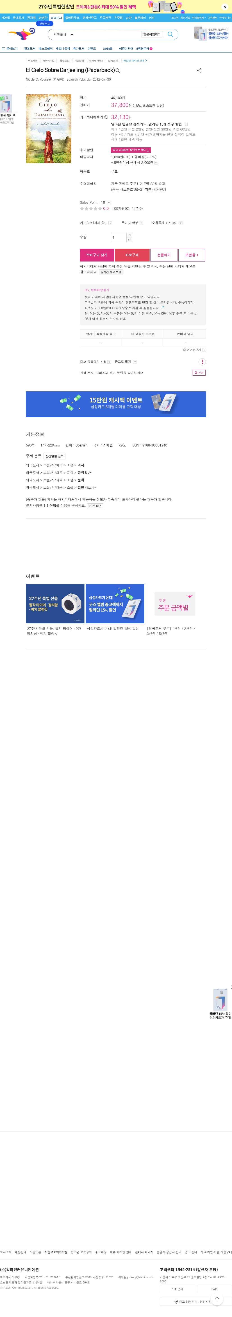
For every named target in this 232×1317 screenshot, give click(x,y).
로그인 (175, 17)
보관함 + (191, 255)
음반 (128, 18)
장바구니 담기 (96, 255)
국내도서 (18, 18)
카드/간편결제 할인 (96, 222)
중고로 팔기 (126, 361)
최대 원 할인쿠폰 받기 (131, 150)
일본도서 (29, 48)
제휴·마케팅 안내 (121, 1252)
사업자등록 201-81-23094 (41, 1277)
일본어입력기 (152, 34)
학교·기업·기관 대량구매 (216, 1252)
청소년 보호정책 (81, 1252)
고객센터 (212, 17)
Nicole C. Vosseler (39, 79)
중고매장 (105, 18)
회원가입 (185, 17)
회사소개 (5, 1252)
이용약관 (35, 1252)
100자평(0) (120, 208)
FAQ (214, 1289)
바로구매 (132, 255)
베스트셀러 (46, 48)
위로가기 (217, 1299)
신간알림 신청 (54, 456)
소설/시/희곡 (52, 465)
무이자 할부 (132, 222)
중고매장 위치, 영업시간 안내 (198, 1301)
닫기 (225, 7)
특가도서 (78, 48)
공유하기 (199, 70)
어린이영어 (126, 48)
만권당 (43, 18)
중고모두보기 (194, 349)
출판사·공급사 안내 (169, 1252)
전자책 (31, 18)
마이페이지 (198, 17)
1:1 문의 (177, 1289)
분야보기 (12, 48)
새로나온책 (63, 48)
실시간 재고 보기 (111, 272)
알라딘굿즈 (72, 18)
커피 (152, 18)
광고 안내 (191, 1252)
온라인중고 (89, 18)
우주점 (118, 18)
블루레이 (140, 18)
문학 (70, 472)
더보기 (91, 487)
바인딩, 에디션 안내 (135, 60)
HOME (6, 17)
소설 (70, 465)
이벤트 (91, 48)
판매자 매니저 (144, 1252)
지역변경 (160, 189)
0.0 (106, 208)
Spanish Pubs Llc (78, 79)
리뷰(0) (137, 208)
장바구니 (225, 17)
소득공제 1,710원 (167, 222)
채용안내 (20, 1252)
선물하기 (164, 255)
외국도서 (56, 18)
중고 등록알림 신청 (95, 361)
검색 (170, 34)
